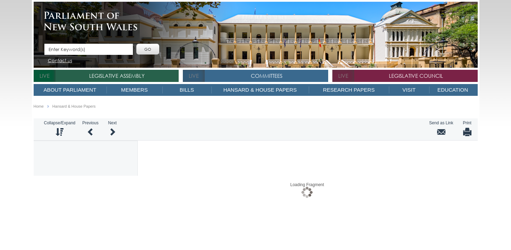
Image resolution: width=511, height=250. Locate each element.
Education (452, 90)
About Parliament (69, 90)
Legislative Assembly (117, 75)
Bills (187, 90)
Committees (266, 75)
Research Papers (349, 90)
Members (134, 90)
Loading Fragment (307, 184)
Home (39, 106)
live (45, 75)
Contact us (60, 61)
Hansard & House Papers (260, 90)
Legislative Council (416, 75)
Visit (409, 90)
